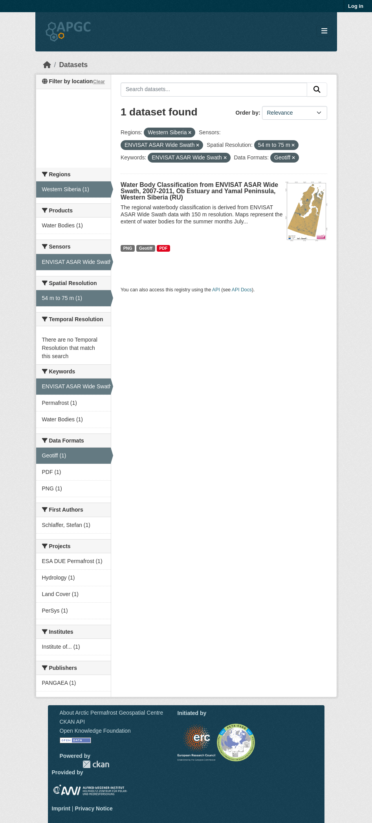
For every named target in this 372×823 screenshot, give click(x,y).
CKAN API (72, 722)
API (216, 290)
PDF (163, 248)
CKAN (95, 764)
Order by (247, 113)
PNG (127, 248)
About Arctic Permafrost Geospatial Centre (111, 713)
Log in (355, 6)
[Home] (47, 65)
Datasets (73, 65)
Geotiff (145, 248)
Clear (99, 81)
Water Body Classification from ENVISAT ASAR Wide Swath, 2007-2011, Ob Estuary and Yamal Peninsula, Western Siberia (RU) (199, 191)
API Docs (242, 290)
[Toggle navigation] (324, 31)
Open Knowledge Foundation (95, 731)
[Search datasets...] (214, 89)
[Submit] (317, 89)
